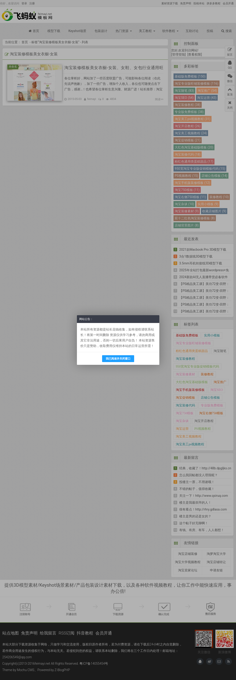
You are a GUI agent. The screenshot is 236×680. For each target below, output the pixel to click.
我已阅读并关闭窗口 (118, 358)
